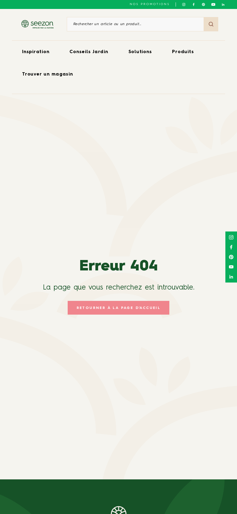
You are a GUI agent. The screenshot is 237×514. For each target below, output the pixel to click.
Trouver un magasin (47, 74)
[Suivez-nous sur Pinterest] (203, 4)
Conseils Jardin (88, 52)
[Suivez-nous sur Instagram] (184, 4)
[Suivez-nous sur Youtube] (213, 4)
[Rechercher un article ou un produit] (135, 24)
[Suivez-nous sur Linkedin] (223, 4)
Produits (183, 52)
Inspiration (35, 52)
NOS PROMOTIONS (150, 4)
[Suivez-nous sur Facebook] (194, 4)
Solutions (140, 52)
